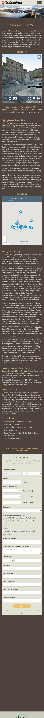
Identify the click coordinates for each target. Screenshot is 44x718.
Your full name (7, 557)
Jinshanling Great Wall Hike (13, 424)
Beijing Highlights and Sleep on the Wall (18, 427)
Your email (6, 565)
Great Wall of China (10, 518)
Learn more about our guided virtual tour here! (22, 112)
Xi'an (25, 518)
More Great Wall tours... (12, 438)
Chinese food (29, 531)
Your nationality (8, 573)
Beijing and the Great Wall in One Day (17, 421)
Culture (6, 531)
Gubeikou (38, 327)
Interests (5, 528)
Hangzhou (35, 521)
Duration (5, 478)
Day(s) (25, 482)
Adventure (13, 531)
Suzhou (27, 521)
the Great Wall (26, 38)
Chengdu (20, 521)
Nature (21, 531)
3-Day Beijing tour (10, 430)
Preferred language (9, 597)
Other (5, 524)
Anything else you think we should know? (16, 546)
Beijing (17, 40)
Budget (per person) (9, 538)
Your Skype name (8, 581)
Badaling (22, 42)
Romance (6, 534)
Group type (6, 507)
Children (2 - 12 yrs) (29, 497)
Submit (22, 606)
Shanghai (32, 518)
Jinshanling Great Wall (22, 551)
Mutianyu (32, 42)
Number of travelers (9, 487)
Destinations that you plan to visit (13, 515)
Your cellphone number (10, 589)
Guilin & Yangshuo (9, 521)
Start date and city (9, 470)
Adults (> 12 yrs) (28, 491)
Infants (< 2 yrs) (28, 503)
